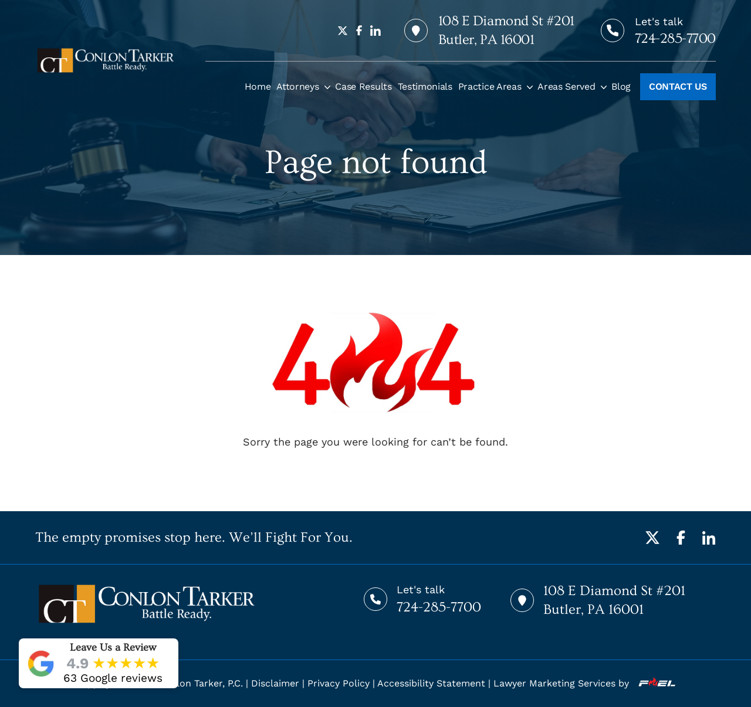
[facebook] (359, 30)
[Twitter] (652, 538)
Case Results (363, 86)
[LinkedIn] (709, 538)
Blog (621, 86)
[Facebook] (681, 538)
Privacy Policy (338, 683)
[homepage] (105, 60)
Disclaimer (275, 683)
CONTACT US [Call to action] (678, 86)
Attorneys (297, 86)
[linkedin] (375, 30)
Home (258, 86)
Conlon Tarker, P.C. (200, 683)
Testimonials (425, 86)
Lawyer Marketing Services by (584, 683)
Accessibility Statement (431, 683)
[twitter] (342, 30)
